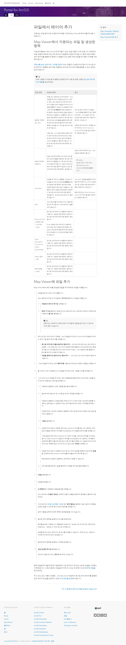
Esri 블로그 (68, 619)
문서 (5, 632)
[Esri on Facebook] (98, 615)
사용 (11, 15)
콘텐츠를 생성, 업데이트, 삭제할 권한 (47, 64)
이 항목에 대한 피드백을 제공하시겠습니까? (81, 589)
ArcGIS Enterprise (12, 3)
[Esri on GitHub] (102, 615)
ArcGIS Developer (40, 626)
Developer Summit (70, 626)
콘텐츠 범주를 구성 (54, 505)
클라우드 (48, 3)
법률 (52, 641)
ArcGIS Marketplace (41, 632)
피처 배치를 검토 (66, 579)
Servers (30, 3)
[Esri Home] (97, 608)
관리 (17, 15)
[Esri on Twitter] (95, 615)
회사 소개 (67, 613)
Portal (24, 3)
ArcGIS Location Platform (43, 622)
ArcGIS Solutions (40, 629)
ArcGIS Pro (38, 616)
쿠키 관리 (47, 641)
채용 (65, 616)
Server (6, 619)
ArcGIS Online (39, 613)
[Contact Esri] (105, 615)
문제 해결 (90, 569)
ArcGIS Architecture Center (43, 635)
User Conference (70, 622)
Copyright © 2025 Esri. (11, 641)
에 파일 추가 (109, 37)
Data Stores (39, 3)
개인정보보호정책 (37, 641)
